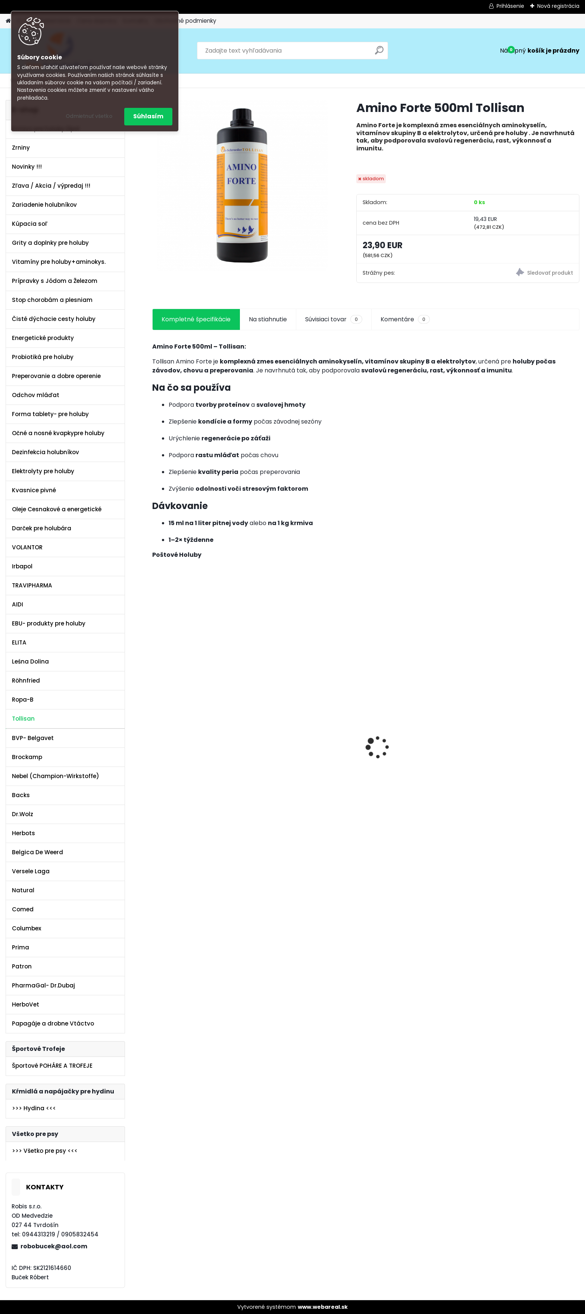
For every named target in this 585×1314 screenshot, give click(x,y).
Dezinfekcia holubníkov (45, 452)
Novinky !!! (27, 167)
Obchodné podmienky (185, 21)
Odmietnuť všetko (89, 116)
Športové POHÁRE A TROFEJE (52, 1066)
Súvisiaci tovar (333, 319)
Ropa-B (23, 699)
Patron (22, 966)
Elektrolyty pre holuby (43, 471)
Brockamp (27, 757)
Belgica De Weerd (37, 852)
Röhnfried (26, 680)
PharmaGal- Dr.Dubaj (43, 985)
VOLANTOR (27, 547)
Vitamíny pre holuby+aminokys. (59, 262)
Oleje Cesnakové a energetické (56, 509)
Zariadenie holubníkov (44, 205)
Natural (23, 890)
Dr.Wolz (22, 814)
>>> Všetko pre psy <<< (45, 1151)
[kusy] (174, 848)
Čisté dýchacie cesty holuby (54, 319)
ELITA (19, 642)
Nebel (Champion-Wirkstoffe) (55, 776)
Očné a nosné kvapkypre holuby (58, 433)
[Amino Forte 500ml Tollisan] (242, 185)
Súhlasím (148, 116)
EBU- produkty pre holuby (48, 623)
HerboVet (25, 1004)
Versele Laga (31, 871)
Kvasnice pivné (34, 490)
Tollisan (23, 718)
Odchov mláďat (35, 395)
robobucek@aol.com (54, 1246)
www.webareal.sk (323, 1307)
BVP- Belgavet (33, 738)
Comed (23, 909)
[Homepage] (8, 21)
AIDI (17, 604)
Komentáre (405, 319)
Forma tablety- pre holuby (50, 414)
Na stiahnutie (268, 319)
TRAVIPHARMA (32, 585)
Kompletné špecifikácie (196, 319)
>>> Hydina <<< (34, 1108)
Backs (21, 795)
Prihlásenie (510, 6)
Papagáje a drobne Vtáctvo (53, 1023)
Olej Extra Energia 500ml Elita (200, 752)
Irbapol (22, 566)
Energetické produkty (43, 338)
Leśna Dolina (30, 661)
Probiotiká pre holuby (42, 357)
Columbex (26, 928)
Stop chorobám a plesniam (52, 300)
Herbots (23, 833)
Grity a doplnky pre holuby (50, 243)
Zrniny (21, 148)
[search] (379, 53)
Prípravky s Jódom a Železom (54, 281)
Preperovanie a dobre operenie (56, 376)
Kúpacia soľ (29, 224)
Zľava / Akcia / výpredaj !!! (51, 186)
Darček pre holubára (41, 528)
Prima (20, 947)
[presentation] (155, 734)
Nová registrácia (558, 6)
